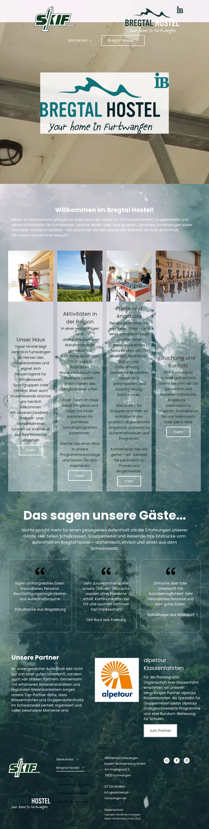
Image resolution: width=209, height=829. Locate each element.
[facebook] (177, 761)
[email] (167, 761)
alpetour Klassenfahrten (170, 695)
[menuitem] (81, 40)
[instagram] (187, 761)
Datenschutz (113, 810)
